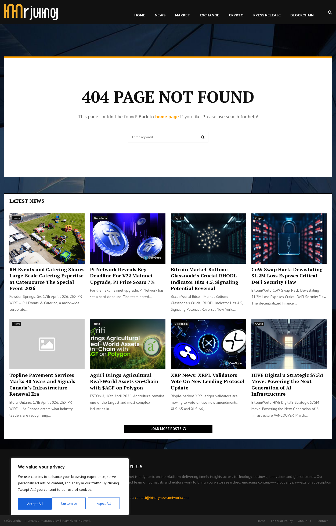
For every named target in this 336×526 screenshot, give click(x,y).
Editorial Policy (282, 521)
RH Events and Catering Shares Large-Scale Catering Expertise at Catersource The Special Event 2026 (47, 278)
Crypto (236, 15)
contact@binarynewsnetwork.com (162, 497)
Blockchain (302, 15)
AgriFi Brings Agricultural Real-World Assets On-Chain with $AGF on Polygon (124, 381)
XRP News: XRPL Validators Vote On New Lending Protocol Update (207, 381)
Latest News (26, 201)
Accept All (105, 503)
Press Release (267, 15)
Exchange (209, 15)
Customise (35, 503)
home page (167, 116)
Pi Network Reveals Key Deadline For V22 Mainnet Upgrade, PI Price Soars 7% (122, 275)
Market (182, 15)
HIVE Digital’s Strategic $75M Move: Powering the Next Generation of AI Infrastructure (287, 384)
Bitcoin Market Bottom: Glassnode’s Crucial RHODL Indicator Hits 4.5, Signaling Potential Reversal (204, 278)
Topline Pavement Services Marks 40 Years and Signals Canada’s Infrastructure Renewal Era (42, 384)
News (160, 15)
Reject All (69, 503)
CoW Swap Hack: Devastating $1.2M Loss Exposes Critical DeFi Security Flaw (287, 275)
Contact (322, 521)
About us (304, 521)
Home (139, 15)
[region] (70, 487)
